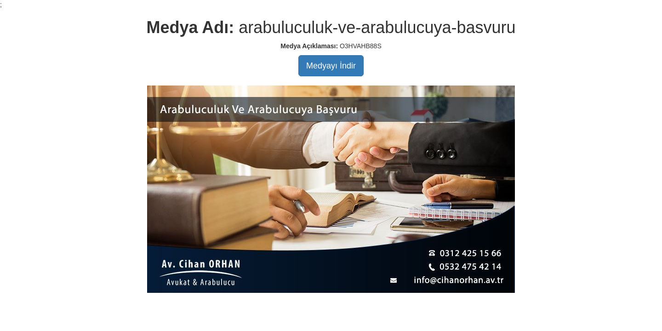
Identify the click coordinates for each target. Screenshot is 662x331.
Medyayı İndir (331, 65)
